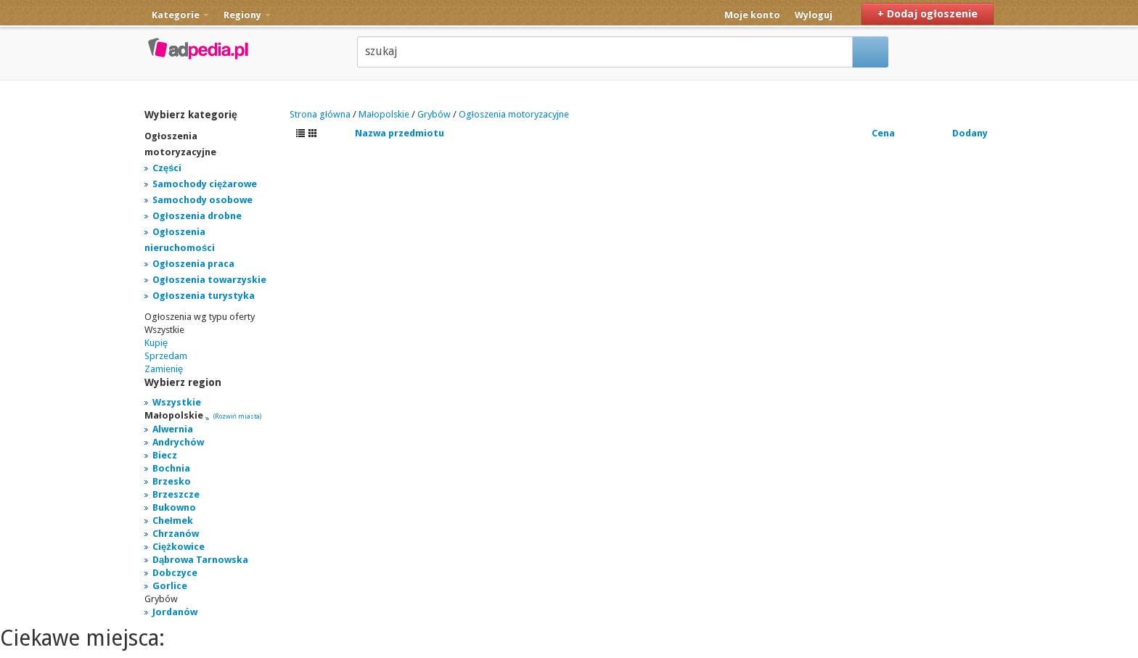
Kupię (156, 342)
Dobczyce (174, 572)
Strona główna (320, 114)
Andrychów (178, 442)
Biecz (164, 455)
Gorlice (169, 585)
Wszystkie (176, 402)
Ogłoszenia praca (193, 263)
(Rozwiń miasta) (237, 416)
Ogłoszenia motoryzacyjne (514, 114)
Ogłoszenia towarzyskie (209, 279)
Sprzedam (165, 355)
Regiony (247, 14)
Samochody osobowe (202, 199)
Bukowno (174, 507)
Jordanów (174, 611)
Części (166, 168)
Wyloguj (813, 14)
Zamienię (163, 368)
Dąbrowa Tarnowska (200, 559)
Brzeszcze (176, 494)
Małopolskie (384, 114)
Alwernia (172, 429)
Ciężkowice (178, 546)
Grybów (434, 114)
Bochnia (171, 468)
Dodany (970, 133)
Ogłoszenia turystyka (203, 295)
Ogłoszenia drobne (197, 215)
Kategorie (180, 14)
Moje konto (752, 14)
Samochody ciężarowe (204, 183)
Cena (883, 133)
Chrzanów (175, 533)
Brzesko (171, 481)
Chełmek (172, 520)
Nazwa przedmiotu (399, 133)
